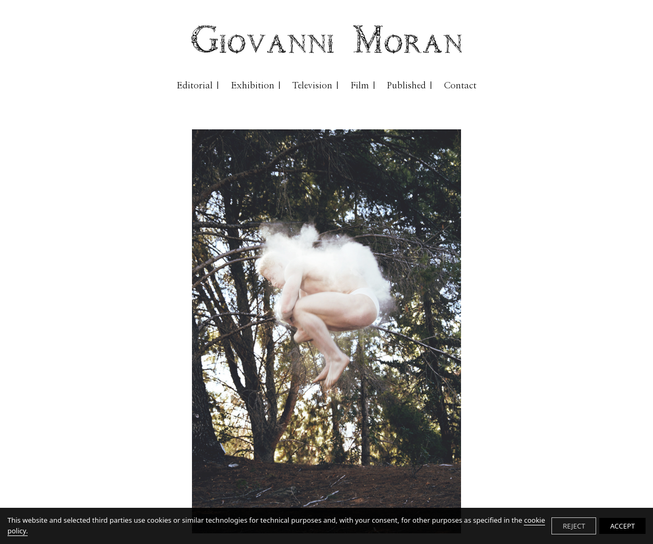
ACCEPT (622, 526)
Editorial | (198, 85)
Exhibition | (256, 85)
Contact (460, 85)
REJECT (574, 526)
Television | (316, 85)
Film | (363, 85)
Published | (410, 85)
